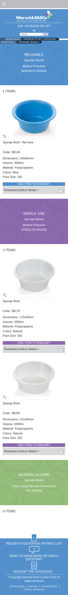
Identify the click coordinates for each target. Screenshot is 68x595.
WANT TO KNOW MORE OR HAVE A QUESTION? (34, 557)
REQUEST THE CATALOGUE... (34, 571)
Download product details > (21, 190)
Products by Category (40, 39)
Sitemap (33, 586)
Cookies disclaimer (34, 589)
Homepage (12, 39)
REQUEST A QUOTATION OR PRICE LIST (34, 543)
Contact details (49, 586)
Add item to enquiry (34, 184)
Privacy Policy (17, 586)
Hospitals (8, 42)
